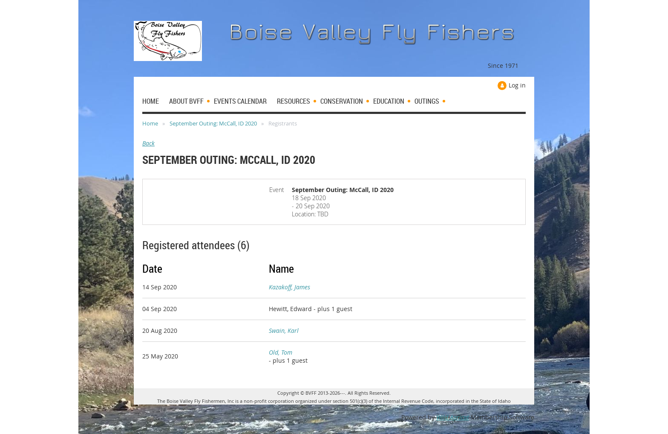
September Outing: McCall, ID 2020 (213, 123)
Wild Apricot (452, 417)
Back (148, 143)
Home (150, 123)
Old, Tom (280, 352)
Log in (517, 85)
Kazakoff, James (289, 287)
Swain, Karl (284, 330)
